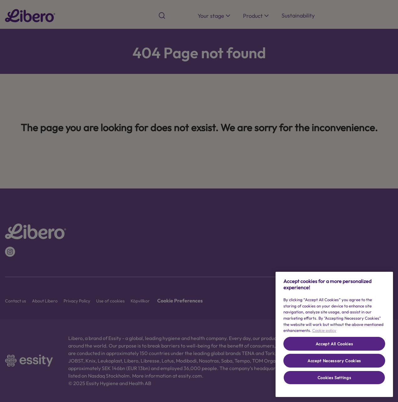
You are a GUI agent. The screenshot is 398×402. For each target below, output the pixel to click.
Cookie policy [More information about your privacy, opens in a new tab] (324, 330)
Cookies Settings (334, 377)
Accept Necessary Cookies (334, 360)
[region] (334, 334)
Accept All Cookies (334, 343)
